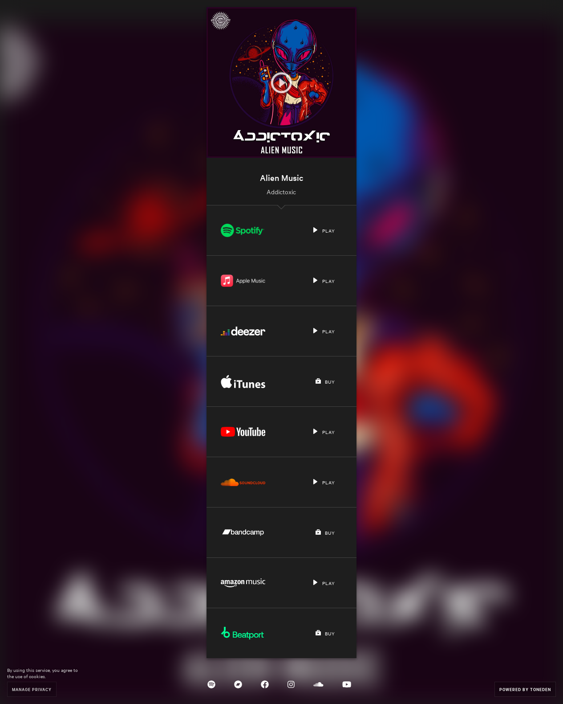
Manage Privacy (32, 689)
